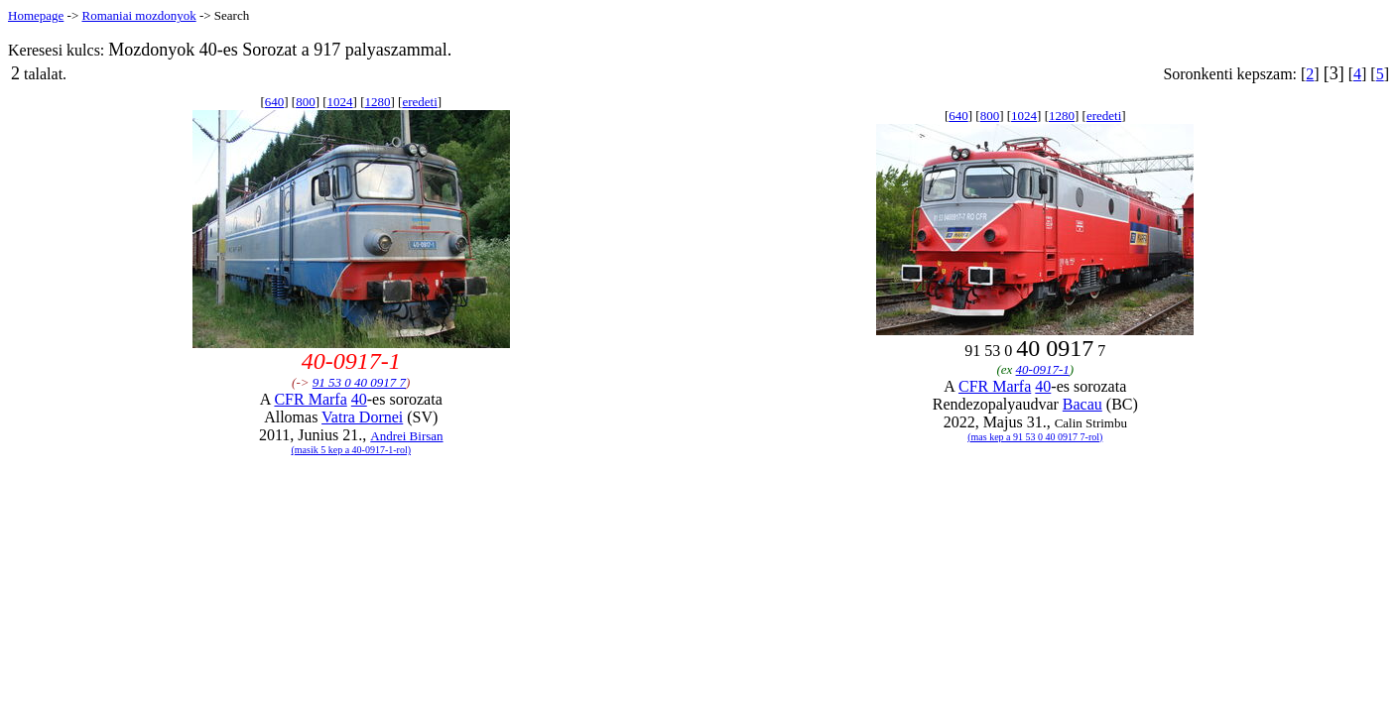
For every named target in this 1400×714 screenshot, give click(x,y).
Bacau (1082, 404)
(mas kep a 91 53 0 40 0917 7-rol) (1034, 436)
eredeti (419, 101)
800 (306, 101)
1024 (340, 101)
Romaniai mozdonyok (138, 15)
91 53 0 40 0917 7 (359, 382)
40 (359, 399)
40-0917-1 (1043, 369)
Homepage (36, 15)
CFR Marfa (310, 399)
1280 (377, 101)
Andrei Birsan (406, 435)
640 (275, 101)
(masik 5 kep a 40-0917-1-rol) (351, 449)
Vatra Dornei (362, 417)
